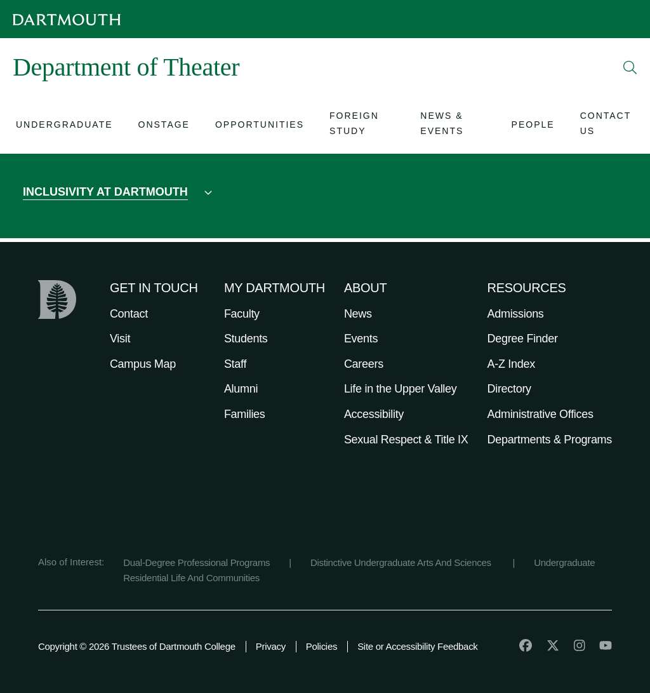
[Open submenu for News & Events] (453, 126)
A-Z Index (511, 364)
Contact (129, 313)
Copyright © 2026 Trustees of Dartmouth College (136, 646)
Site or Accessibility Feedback (417, 646)
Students (246, 338)
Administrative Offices (541, 414)
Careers (363, 364)
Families (244, 414)
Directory (509, 388)
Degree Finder (523, 338)
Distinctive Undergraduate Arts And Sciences (402, 562)
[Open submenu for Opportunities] (259, 126)
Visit (120, 338)
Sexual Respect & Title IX (406, 439)
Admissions (516, 313)
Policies (321, 646)
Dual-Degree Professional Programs (196, 562)
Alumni (241, 388)
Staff (235, 364)
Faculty (242, 313)
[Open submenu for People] (533, 126)
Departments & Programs (550, 439)
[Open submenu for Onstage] (164, 126)
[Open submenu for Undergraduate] (64, 126)
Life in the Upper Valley (400, 388)
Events (361, 338)
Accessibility (374, 414)
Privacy (271, 646)
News (358, 313)
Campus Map (143, 364)
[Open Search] (630, 67)
